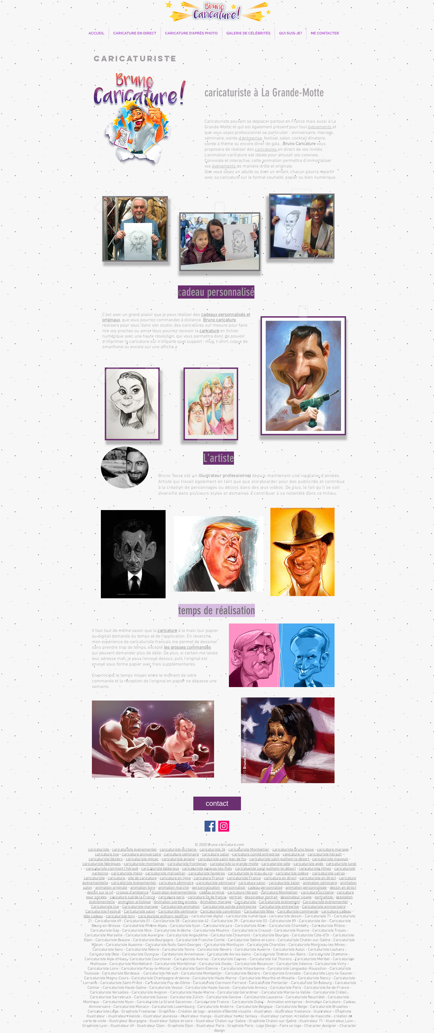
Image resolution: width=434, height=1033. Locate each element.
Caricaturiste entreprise (279, 906)
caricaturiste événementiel (134, 849)
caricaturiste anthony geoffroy (163, 916)
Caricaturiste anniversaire (323, 906)
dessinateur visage (296, 897)
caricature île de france (207, 897)
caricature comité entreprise (256, 854)
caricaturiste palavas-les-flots (207, 868)
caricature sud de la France (132, 897)
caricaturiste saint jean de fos (222, 859)
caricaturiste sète (275, 864)
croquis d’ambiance (132, 892)
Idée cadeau (93, 916)
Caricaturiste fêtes (259, 911)
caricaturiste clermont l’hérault (112, 868)
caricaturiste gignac (142, 859)
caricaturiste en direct (318, 878)
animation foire (142, 887)
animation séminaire (320, 883)
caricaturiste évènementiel (134, 883)
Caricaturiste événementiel (325, 902)
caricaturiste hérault (325, 854)
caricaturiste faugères (206, 873)
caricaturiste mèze (126, 873)
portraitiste (324, 897)
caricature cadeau (336, 911)
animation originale (111, 887)
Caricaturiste (246, 902)
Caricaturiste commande (297, 911)
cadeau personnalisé (265, 887)
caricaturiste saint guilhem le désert (279, 859)
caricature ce (294, 854)
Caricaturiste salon (139, 911)
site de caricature (142, 878)
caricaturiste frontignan (187, 864)
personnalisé (234, 887)
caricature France (208, 878)
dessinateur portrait (261, 897)
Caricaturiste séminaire (177, 911)
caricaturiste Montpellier (248, 849)
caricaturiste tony (120, 916)
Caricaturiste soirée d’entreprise (229, 906)
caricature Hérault (243, 892)
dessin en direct (343, 887)
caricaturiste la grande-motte (234, 864)
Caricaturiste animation (180, 906)
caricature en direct (280, 878)
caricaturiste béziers (106, 859)
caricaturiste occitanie (178, 849)
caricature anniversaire (141, 854)
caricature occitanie (317, 892)
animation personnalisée (306, 887)
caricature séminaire (181, 854)
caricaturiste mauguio (330, 859)
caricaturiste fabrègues (101, 864)
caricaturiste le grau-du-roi (250, 873)
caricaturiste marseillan (165, 873)
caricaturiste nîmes (315, 868)
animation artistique (134, 902)
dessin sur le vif (100, 892)
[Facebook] (210, 826)
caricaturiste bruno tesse (293, 849)
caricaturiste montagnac (144, 864)
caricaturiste (99, 849)
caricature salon (215, 854)
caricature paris (171, 897)
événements (320, 127)
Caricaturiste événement (279, 902)
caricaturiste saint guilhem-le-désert (265, 868)
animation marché (173, 887)
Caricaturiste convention (220, 911)
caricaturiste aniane (178, 859)
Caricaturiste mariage (140, 906)
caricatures (266, 149)
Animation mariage (215, 902)
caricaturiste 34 (212, 849)
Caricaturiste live (105, 906)
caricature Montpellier (279, 892)
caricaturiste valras (328, 873)
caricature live (107, 854)
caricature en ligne (175, 878)
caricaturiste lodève (292, 873)
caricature (209, 331)
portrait (235, 897)
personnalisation (206, 887)
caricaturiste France (244, 878)
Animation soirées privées (176, 902)
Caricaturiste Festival (103, 911)
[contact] (217, 803)
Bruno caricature (219, 320)
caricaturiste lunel (341, 864)
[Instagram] (223, 826)
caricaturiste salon (284, 883)
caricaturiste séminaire (215, 883)
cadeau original (211, 892)
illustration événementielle (174, 892)
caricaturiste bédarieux (160, 868)
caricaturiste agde (308, 864)
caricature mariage (333, 849)
